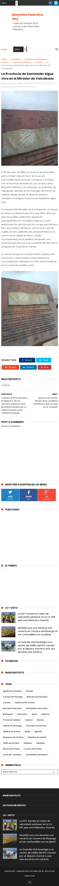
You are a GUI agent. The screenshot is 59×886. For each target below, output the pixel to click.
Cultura (6, 702)
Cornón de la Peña (33, 749)
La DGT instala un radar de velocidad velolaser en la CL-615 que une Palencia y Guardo (36, 617)
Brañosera (8, 714)
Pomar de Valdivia (22, 62)
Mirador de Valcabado (36, 59)
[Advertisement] (27, 536)
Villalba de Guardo (12, 731)
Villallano (27, 743)
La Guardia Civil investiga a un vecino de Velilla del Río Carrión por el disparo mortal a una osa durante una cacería (36, 647)
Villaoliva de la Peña (36, 737)
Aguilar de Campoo (12, 691)
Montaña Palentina (12, 708)
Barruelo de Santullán (37, 696)
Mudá (27, 731)
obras (34, 714)
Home (4, 49)
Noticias (5, 62)
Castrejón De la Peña (36, 725)
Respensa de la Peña (13, 737)
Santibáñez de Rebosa (37, 754)
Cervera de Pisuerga (12, 696)
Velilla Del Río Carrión (25, 702)
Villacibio (40, 743)
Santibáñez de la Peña (37, 708)
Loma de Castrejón (12, 754)
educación (22, 714)
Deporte (45, 714)
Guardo (29, 691)
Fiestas (40, 720)
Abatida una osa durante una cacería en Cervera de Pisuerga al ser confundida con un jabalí (37, 631)
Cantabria (16, 59)
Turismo (39, 62)
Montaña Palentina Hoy (27, 17)
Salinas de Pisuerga (12, 725)
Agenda (38, 731)
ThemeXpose (22, 871)
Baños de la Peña (11, 749)
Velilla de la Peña (11, 743)
